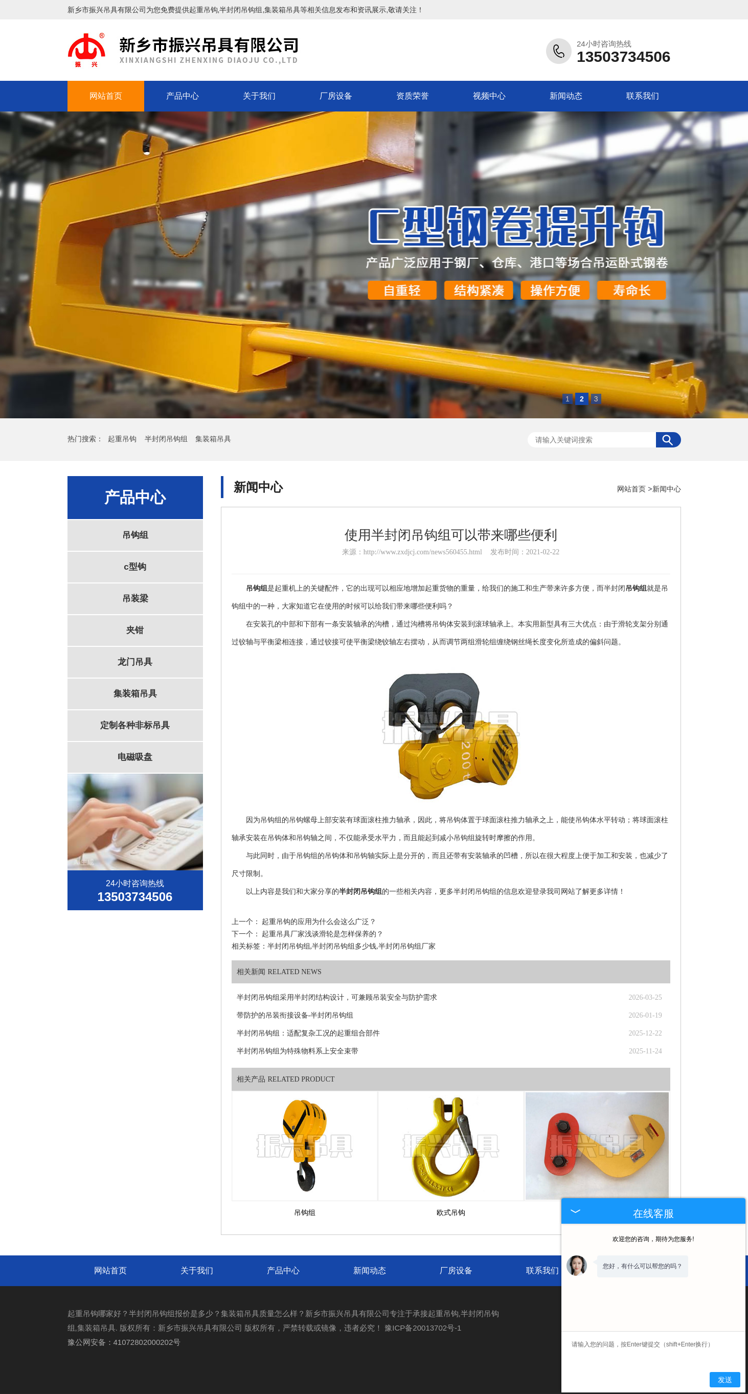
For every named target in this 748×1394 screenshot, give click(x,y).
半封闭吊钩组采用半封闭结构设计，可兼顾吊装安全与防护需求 (337, 997)
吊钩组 (135, 535)
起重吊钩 (203, 10)
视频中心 (489, 96)
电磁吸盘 (135, 757)
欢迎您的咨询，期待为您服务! (653, 1239)
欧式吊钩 (451, 1213)
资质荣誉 (412, 96)
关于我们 (259, 96)
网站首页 (105, 96)
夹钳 (135, 630)
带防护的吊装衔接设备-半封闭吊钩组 (295, 1015)
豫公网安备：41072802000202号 (124, 1342)
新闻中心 (666, 489)
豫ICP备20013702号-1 (422, 1327)
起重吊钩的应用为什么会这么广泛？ (319, 922)
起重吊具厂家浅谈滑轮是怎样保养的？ (322, 934)
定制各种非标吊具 (135, 725)
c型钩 (135, 567)
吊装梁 (135, 598)
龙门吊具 (135, 662)
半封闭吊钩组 (167, 439)
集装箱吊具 (213, 439)
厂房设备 (336, 96)
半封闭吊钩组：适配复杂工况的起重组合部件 (308, 1033)
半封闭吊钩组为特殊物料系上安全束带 (297, 1051)
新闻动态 (566, 96)
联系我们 (642, 96)
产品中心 (182, 96)
